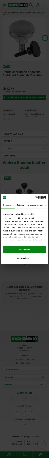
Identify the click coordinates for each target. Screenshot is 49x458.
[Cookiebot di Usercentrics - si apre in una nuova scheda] (35, 197)
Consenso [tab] (8, 205)
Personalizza (24, 258)
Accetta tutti (24, 249)
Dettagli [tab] (20, 205)
